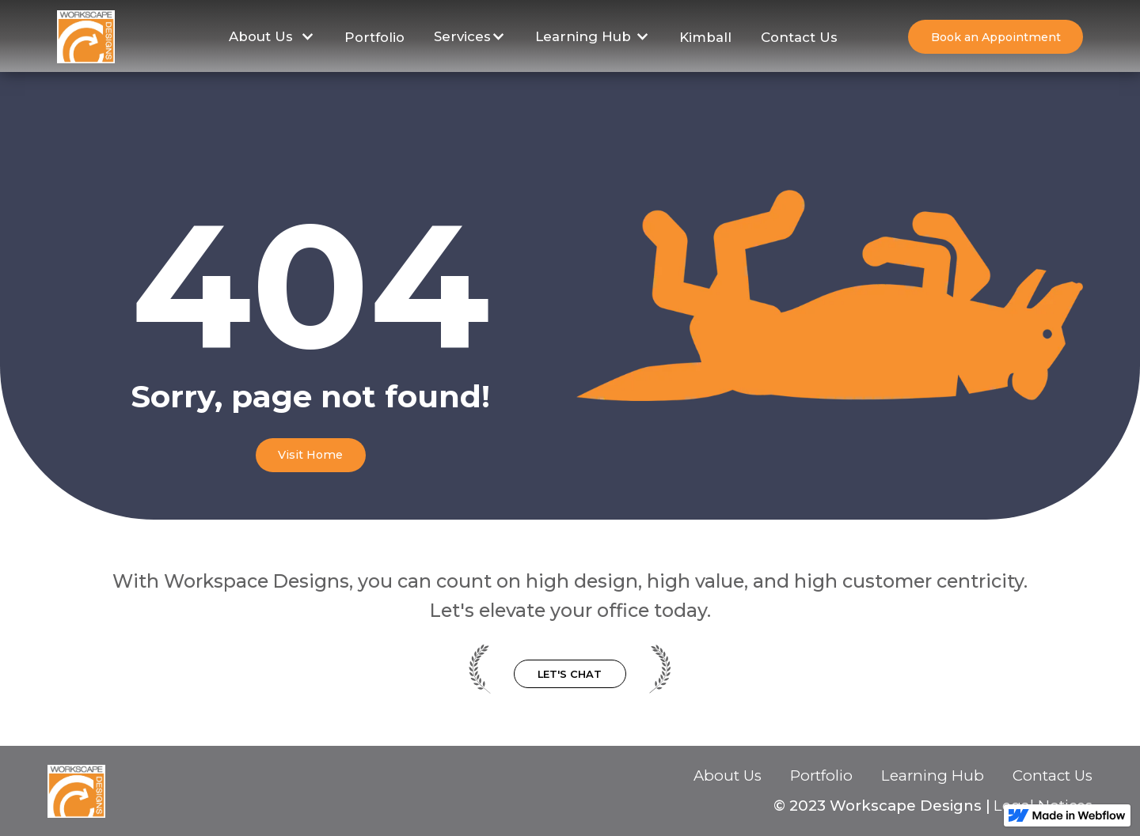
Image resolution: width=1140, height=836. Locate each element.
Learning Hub (932, 776)
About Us (728, 776)
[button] (272, 36)
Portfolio (374, 37)
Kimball (705, 37)
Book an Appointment (996, 37)
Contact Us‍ (1052, 777)
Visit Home (310, 455)
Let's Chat (570, 674)
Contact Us (799, 37)
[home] (86, 36)
